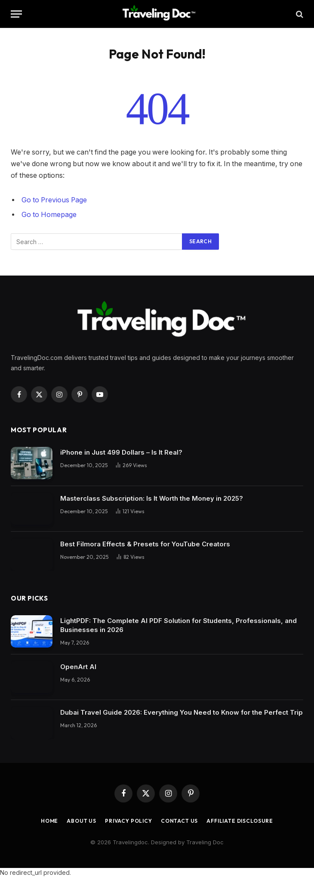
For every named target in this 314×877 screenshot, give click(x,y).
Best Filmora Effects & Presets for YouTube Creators (145, 544)
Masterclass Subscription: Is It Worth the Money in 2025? (151, 498)
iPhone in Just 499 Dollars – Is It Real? (121, 452)
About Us (81, 821)
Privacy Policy (128, 821)
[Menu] (16, 14)
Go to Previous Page (54, 200)
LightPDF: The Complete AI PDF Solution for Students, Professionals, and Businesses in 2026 (178, 625)
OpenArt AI (78, 667)
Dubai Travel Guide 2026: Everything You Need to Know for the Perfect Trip (181, 712)
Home (49, 821)
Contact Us (179, 821)
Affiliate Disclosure (239, 821)
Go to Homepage (49, 215)
